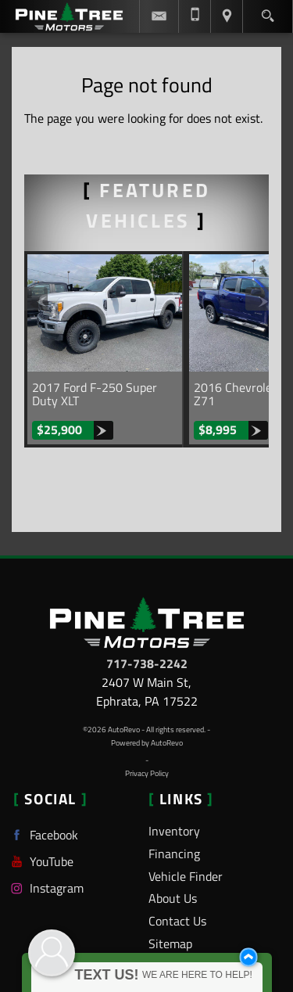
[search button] (267, 11)
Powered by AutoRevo (147, 743)
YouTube (40, 862)
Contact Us (177, 920)
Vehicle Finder (185, 876)
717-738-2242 (147, 663)
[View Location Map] (226, 16)
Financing (174, 853)
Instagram (45, 888)
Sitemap (170, 943)
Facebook (42, 835)
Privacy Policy (147, 773)
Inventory (174, 830)
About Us (172, 898)
